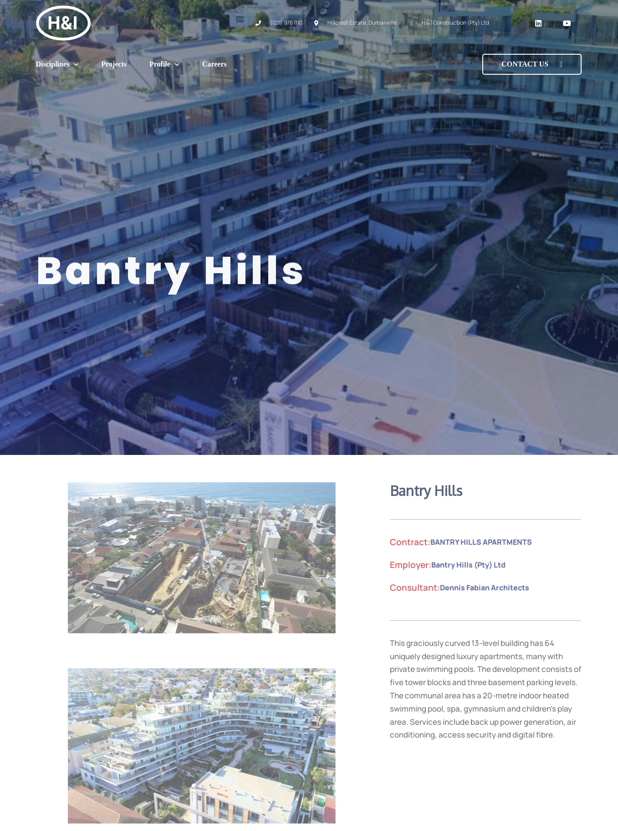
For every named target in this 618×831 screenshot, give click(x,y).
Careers (214, 64)
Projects (114, 64)
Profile (164, 64)
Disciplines (57, 64)
